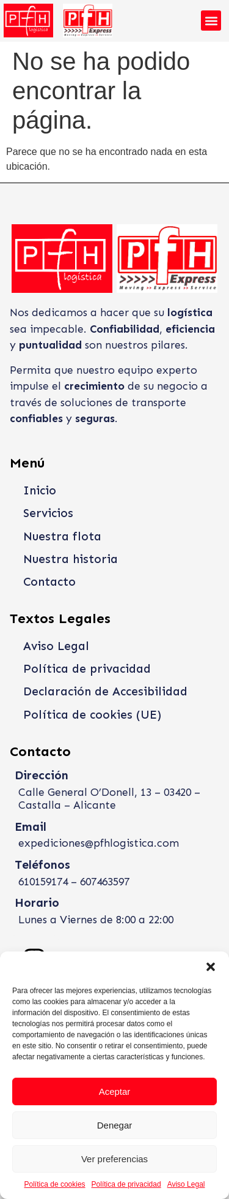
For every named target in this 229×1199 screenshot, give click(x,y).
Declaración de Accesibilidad (105, 691)
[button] (211, 967)
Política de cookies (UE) (92, 715)
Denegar (115, 1125)
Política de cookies (54, 1184)
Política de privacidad (126, 1184)
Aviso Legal (186, 1184)
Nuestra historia (70, 559)
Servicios (48, 513)
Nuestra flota (62, 536)
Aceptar (115, 1091)
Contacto (49, 582)
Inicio (39, 490)
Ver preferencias (114, 1159)
